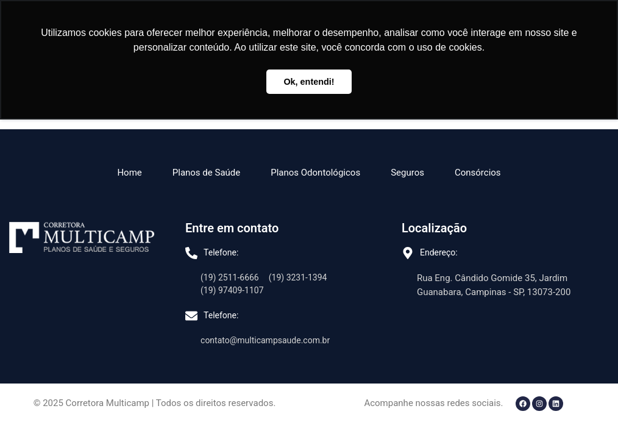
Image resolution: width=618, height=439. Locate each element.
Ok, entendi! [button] (308, 82)
